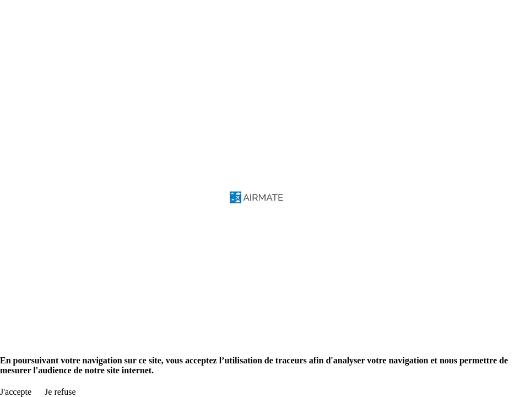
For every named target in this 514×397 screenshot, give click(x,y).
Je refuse (60, 391)
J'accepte (15, 391)
